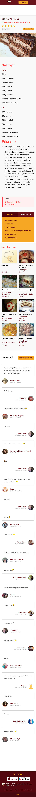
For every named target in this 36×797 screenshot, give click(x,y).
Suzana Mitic (14, 524)
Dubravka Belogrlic (16, 416)
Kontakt (15, 785)
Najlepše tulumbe (9, 334)
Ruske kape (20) (10, 234)
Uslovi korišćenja (26, 784)
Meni (18, 794)
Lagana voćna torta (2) (9, 310)
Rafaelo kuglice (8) (26, 334)
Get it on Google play (24, 779)
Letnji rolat (9, 224)
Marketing (9, 785)
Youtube (17, 790)
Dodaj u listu (28, 29)
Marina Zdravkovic (19, 577)
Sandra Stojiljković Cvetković (20, 451)
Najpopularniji (26, 214)
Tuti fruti (9, 261)
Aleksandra (22, 612)
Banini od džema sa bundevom (26, 261)
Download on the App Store (12, 779)
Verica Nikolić (21, 542)
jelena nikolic (21, 648)
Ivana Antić (14, 703)
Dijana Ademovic (16, 665)
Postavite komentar (26, 358)
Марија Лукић (15, 380)
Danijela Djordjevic (19, 721)
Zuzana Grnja (15, 739)
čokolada (10, 202)
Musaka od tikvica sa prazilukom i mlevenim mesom (18, 231)
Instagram (22, 790)
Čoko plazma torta (26, 310)
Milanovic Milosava (16, 559)
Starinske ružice (9, 286)
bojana (23, 686)
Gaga (12, 489)
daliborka (23, 398)
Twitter (11, 790)
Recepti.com (3, 784)
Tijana (12, 595)
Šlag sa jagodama (11, 220)
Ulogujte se (23, 2)
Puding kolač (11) (11, 237)
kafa (19, 202)
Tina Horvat (14, 19)
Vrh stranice (17, 774)
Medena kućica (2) (26, 286)
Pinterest (29, 790)
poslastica (10, 204)
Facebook (5, 790)
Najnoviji (10, 214)
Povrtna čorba (10, 227)
